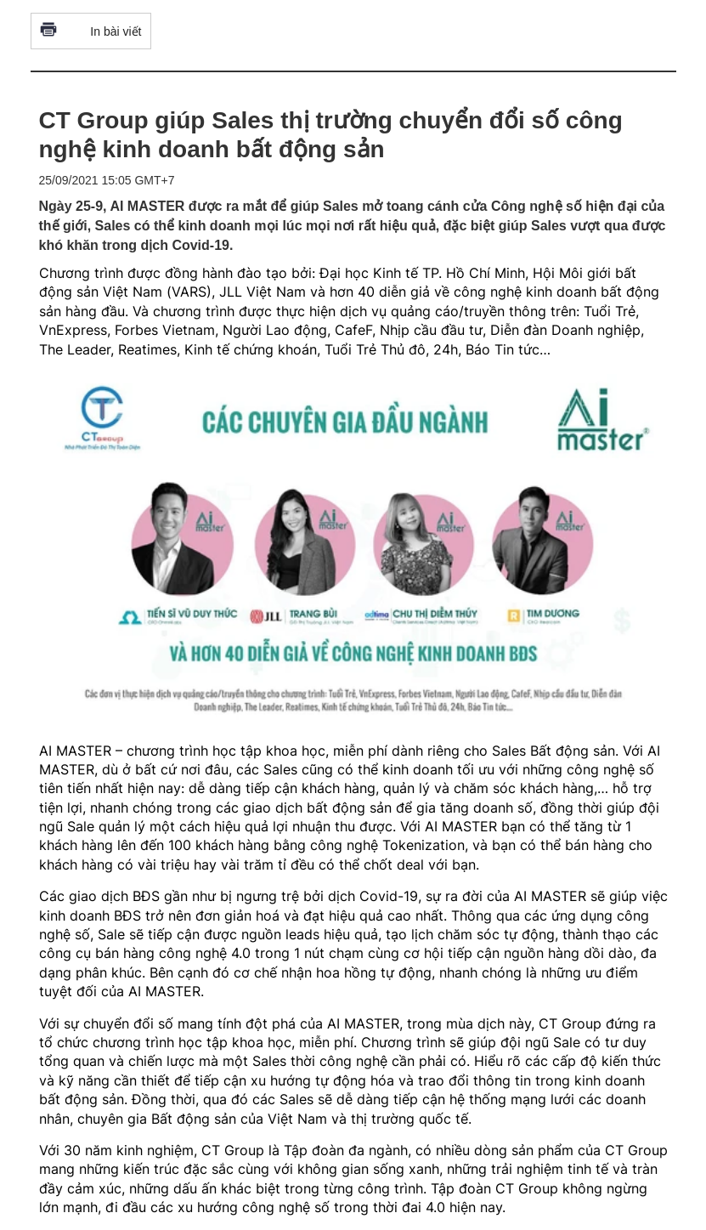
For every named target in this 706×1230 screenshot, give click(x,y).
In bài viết (91, 31)
